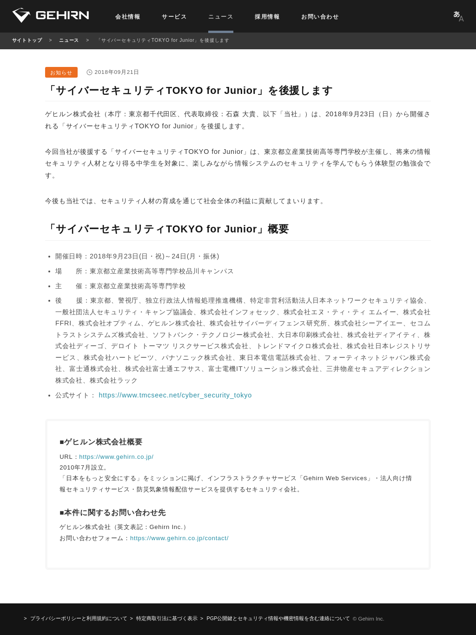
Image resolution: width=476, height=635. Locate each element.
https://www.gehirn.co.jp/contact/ (179, 538)
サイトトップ (27, 40)
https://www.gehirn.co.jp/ (116, 456)
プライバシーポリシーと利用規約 (78, 618)
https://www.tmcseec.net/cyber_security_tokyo (175, 395)
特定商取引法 (167, 618)
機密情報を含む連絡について (278, 618)
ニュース (69, 40)
